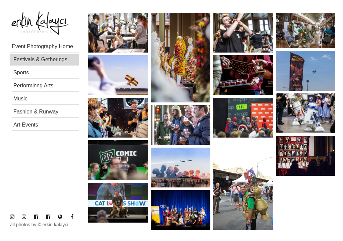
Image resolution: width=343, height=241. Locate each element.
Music (20, 98)
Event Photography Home (42, 46)
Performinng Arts (33, 85)
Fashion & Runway (35, 111)
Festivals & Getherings (40, 59)
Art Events (25, 125)
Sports (21, 72)
